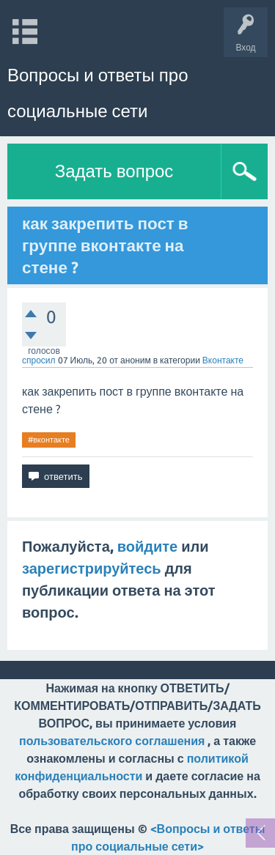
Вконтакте (222, 360)
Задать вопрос (114, 171)
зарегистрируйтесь (91, 568)
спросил (39, 360)
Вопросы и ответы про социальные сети (97, 93)
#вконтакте (49, 439)
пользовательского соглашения (112, 740)
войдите (147, 546)
